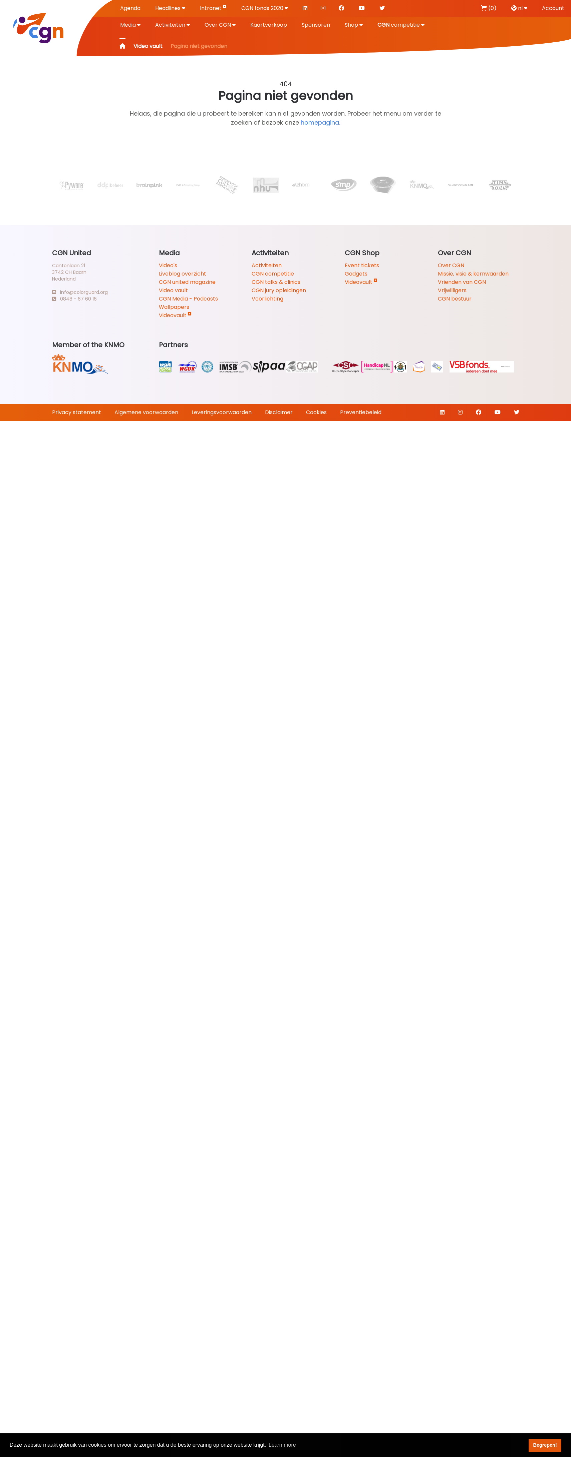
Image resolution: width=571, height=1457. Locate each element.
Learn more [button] (282, 1445)
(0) (489, 8)
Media (130, 25)
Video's (168, 265)
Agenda (130, 8)
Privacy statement (76, 412)
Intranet (213, 8)
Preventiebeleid (360, 412)
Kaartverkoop (268, 25)
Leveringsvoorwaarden (222, 412)
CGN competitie (273, 274)
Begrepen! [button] (545, 1445)
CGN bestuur (455, 299)
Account (553, 8)
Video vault (148, 46)
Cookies (316, 412)
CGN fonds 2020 (264, 8)
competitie (400, 25)
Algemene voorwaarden (146, 412)
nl (519, 8)
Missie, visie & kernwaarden (473, 274)
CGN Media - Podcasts (188, 299)
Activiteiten (172, 25)
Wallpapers (174, 307)
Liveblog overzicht (182, 274)
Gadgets (356, 274)
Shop (354, 25)
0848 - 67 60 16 (74, 299)
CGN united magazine (187, 282)
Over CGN (220, 25)
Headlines (170, 8)
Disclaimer (279, 412)
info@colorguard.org (80, 292)
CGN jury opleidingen (279, 290)
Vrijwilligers (452, 290)
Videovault (175, 315)
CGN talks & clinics (276, 282)
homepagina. (320, 122)
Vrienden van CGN (462, 282)
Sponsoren (316, 25)
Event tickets (362, 265)
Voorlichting (267, 299)
